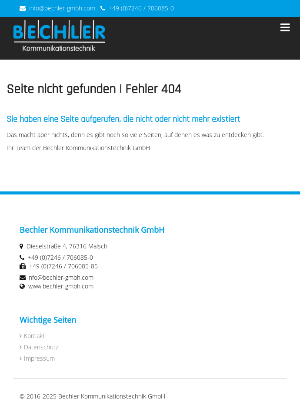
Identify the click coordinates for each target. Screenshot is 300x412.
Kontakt (34, 336)
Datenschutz (41, 347)
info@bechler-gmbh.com (62, 8)
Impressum (39, 358)
